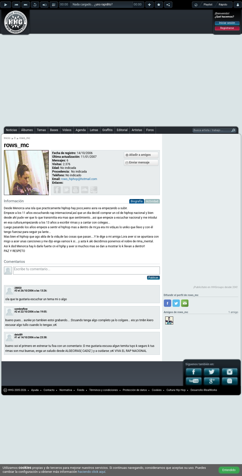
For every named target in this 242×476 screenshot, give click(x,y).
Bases (54, 130)
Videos (67, 130)
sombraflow (21, 309)
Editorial (122, 130)
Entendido (229, 470)
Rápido (223, 4)
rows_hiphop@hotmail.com (79, 179)
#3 (16, 290)
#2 (16, 311)
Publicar (153, 277)
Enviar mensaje (139, 162)
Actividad (152, 201)
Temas (41, 130)
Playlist (208, 4)
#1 (16, 337)
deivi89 (19, 334)
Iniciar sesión (227, 22)
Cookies (156, 390)
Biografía (137, 201)
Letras (94, 130)
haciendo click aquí (91, 472)
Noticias (11, 130)
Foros (150, 130)
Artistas (137, 130)
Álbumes (27, 130)
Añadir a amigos (140, 155)
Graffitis (107, 130)
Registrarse (227, 28)
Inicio (7, 138)
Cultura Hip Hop (176, 390)
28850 (18, 288)
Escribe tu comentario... (86, 270)
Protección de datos (135, 390)
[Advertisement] (57, 67)
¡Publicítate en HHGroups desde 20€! (215, 287)
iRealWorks (210, 390)
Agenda (81, 130)
